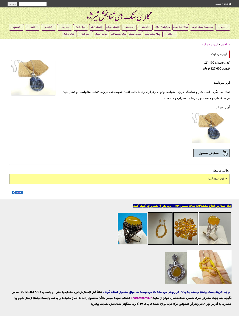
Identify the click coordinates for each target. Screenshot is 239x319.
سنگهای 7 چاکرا (162, 27)
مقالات (85, 34)
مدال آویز (80, 27)
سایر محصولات (118, 34)
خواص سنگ (101, 34)
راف (170, 34)
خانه (223, 27)
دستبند (129, 27)
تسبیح (16, 27)
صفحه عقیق (135, 34)
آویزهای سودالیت (210, 44)
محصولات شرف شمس (202, 27)
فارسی (218, 4)
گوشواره (48, 27)
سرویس (65, 27)
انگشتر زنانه (97, 27)
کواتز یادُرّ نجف (180, 27)
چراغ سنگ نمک (152, 34)
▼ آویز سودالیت (218, 178)
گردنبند (145, 27)
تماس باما (69, 34)
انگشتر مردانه (113, 27)
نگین (32, 27)
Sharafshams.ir (141, 298)
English (228, 4)
